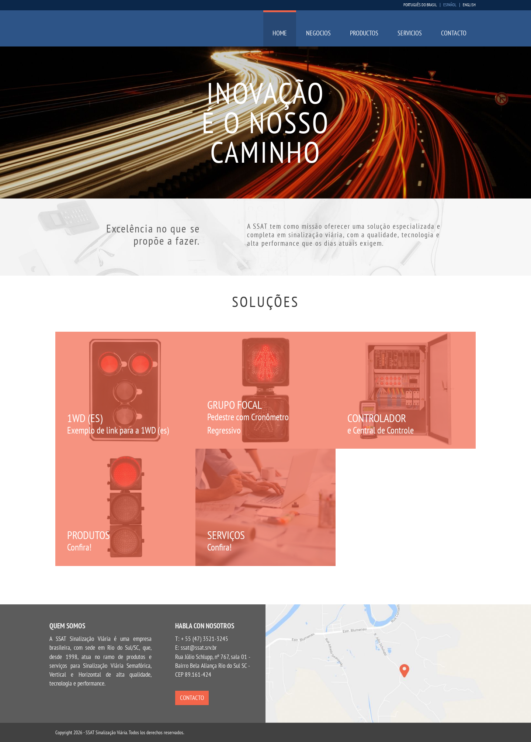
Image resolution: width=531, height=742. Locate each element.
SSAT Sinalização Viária (104, 31)
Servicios (410, 33)
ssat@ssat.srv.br (199, 647)
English (469, 5)
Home (280, 33)
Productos (364, 33)
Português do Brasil (420, 5)
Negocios (318, 33)
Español (450, 5)
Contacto (453, 33)
